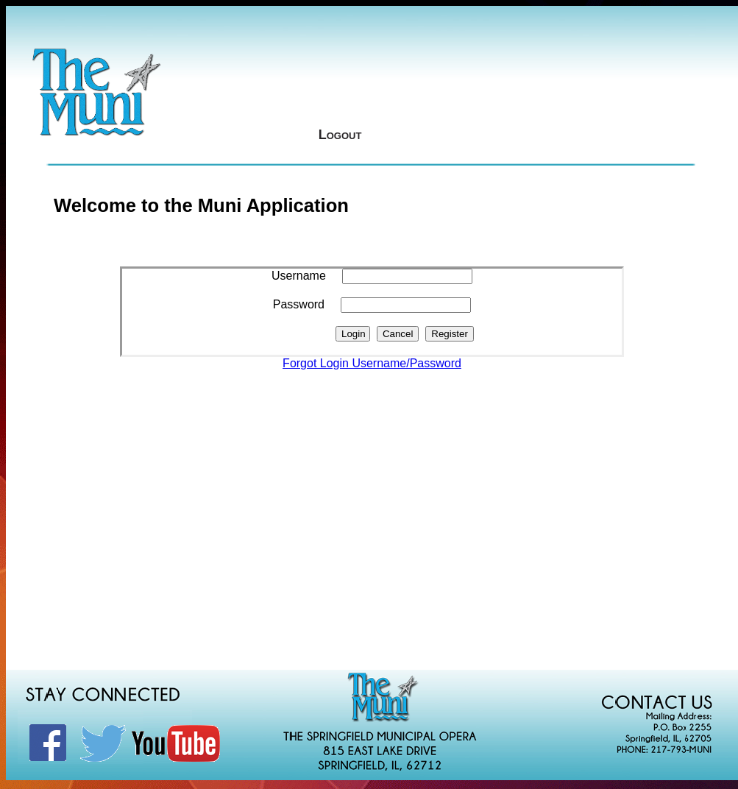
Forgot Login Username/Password (372, 363)
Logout (340, 134)
